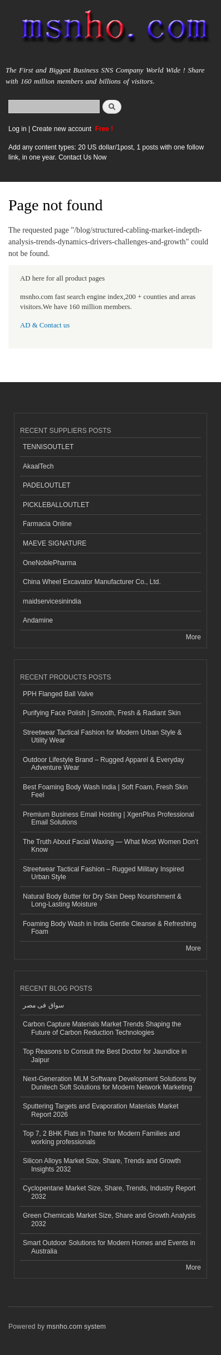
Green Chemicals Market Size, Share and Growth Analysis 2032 (109, 1219)
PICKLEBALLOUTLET (56, 505)
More (193, 637)
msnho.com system (76, 1326)
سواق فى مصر (43, 1005)
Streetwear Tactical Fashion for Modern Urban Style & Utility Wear (102, 736)
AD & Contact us (45, 325)
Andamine (38, 620)
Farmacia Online (47, 524)
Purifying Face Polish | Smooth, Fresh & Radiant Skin (102, 713)
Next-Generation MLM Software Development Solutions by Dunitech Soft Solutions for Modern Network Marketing (109, 1083)
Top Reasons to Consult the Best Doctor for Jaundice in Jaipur (104, 1055)
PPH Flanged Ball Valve (58, 694)
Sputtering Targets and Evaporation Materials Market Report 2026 (101, 1110)
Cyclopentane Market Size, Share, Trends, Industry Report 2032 (109, 1192)
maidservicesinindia (52, 601)
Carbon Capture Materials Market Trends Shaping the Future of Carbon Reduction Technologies (102, 1028)
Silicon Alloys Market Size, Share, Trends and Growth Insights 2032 (102, 1165)
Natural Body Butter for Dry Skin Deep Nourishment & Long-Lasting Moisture (102, 900)
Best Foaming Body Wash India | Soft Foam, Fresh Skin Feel (105, 791)
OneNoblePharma (49, 563)
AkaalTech (38, 466)
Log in (17, 129)
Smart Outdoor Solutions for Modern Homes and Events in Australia (109, 1247)
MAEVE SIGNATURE (54, 543)
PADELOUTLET (47, 485)
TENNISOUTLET (48, 447)
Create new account (62, 129)
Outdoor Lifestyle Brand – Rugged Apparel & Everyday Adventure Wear (103, 763)
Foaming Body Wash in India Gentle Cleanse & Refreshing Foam (109, 928)
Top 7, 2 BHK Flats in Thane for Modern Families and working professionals (101, 1137)
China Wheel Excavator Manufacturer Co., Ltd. (92, 582)
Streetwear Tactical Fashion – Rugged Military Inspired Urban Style (103, 873)
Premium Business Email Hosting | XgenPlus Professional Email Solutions (108, 818)
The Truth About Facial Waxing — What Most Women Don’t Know (110, 845)
